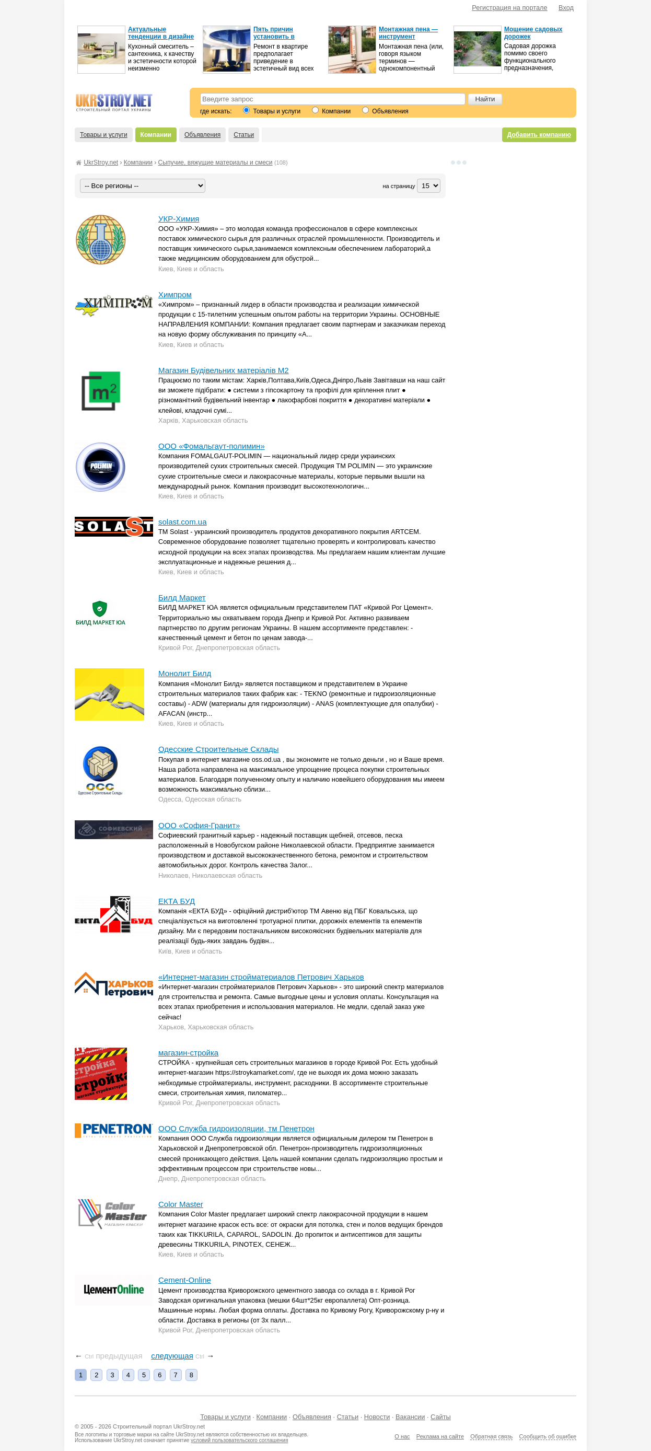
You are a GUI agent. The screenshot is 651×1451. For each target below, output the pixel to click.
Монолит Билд (184, 673)
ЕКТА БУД (176, 901)
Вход (566, 7)
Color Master (180, 1204)
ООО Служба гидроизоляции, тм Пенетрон (236, 1128)
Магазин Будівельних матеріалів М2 (223, 370)
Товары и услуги (271, 111)
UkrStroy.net (101, 162)
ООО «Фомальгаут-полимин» (211, 446)
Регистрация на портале (509, 7)
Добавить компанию (539, 134)
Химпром (175, 294)
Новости (377, 1417)
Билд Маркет (182, 597)
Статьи (244, 134)
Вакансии (410, 1417)
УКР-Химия (178, 218)
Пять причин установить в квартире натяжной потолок (283, 40)
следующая (172, 1355)
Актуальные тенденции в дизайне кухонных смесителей (162, 37)
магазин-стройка (188, 1052)
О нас (402, 1436)
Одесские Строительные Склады (218, 749)
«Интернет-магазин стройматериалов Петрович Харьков (261, 976)
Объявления (385, 111)
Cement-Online (184, 1279)
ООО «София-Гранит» (199, 825)
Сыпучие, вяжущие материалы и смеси (215, 162)
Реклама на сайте (440, 1436)
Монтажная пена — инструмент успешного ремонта (409, 37)
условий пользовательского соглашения (239, 1440)
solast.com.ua (182, 521)
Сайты (441, 1417)
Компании (331, 111)
